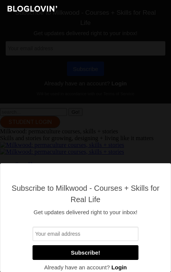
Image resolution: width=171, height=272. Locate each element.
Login (119, 267)
